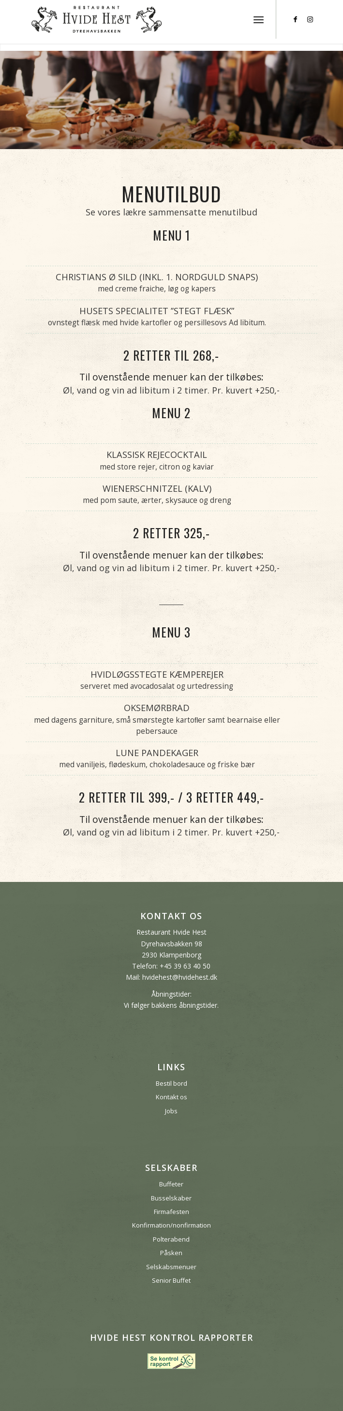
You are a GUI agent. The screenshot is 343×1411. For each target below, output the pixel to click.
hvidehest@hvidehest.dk (179, 977)
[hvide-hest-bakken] (142, 19)
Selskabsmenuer (171, 1266)
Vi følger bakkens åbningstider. (171, 1005)
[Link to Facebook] (295, 19)
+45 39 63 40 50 (185, 966)
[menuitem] (259, 19)
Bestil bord (171, 1083)
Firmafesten (171, 1211)
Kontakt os (171, 1096)
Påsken (171, 1252)
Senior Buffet (171, 1280)
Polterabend (171, 1239)
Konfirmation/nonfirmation (171, 1225)
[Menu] (259, 19)
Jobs (171, 1111)
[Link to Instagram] (310, 19)
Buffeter (171, 1184)
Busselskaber (171, 1198)
